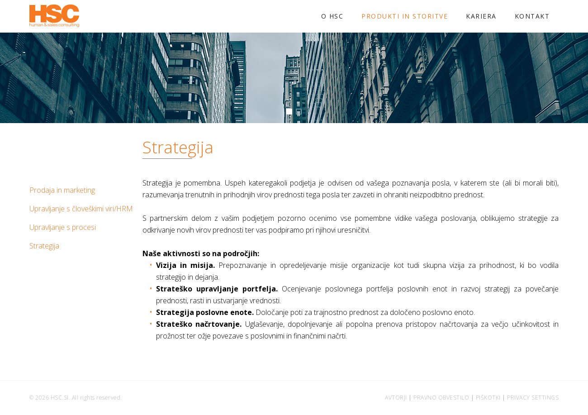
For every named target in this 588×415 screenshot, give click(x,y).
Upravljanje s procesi (62, 227)
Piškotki (488, 397)
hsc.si (60, 397)
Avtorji (396, 397)
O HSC (332, 16)
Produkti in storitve (404, 16)
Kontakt (532, 16)
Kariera (481, 16)
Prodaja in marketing (62, 190)
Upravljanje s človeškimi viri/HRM (81, 209)
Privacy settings (533, 397)
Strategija (44, 246)
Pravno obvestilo (441, 397)
